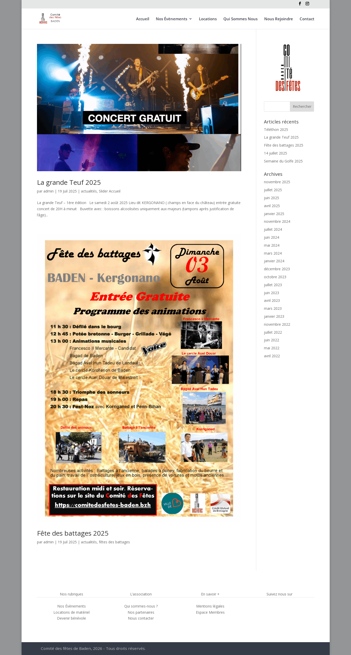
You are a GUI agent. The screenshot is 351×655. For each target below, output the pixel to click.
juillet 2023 (273, 284)
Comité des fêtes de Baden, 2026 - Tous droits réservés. (94, 648)
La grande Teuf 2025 (69, 182)
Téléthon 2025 (276, 129)
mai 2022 (271, 347)
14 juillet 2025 (275, 153)
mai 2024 (271, 245)
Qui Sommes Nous (240, 19)
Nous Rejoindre (278, 19)
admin (48, 191)
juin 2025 (271, 197)
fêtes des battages (114, 542)
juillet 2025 (273, 189)
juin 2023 (271, 292)
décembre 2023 (277, 268)
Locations (208, 19)
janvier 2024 (274, 260)
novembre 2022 (277, 324)
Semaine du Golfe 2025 (283, 161)
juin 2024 (271, 237)
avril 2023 (272, 300)
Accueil (142, 19)
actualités (89, 191)
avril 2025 (272, 205)
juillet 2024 (273, 229)
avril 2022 (272, 355)
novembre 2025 (277, 181)
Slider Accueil (109, 191)
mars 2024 (273, 253)
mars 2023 (273, 308)
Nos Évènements (171, 19)
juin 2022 (271, 340)
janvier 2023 (274, 316)
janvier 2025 (274, 213)
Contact (307, 19)
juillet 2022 (273, 332)
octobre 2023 (275, 276)
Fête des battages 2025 (73, 533)
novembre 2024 (277, 221)
